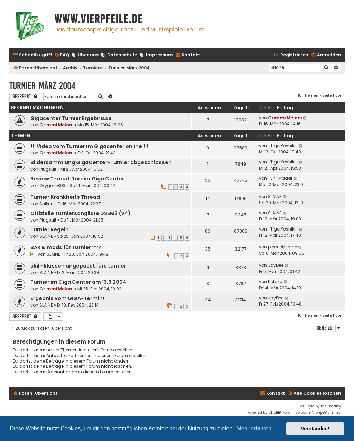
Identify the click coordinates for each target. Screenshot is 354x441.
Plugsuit (47, 169)
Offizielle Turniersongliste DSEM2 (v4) (80, 213)
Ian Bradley (331, 406)
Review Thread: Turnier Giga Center (77, 178)
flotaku (275, 281)
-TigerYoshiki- (283, 146)
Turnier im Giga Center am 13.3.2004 (78, 282)
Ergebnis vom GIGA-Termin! (67, 298)
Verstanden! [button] (315, 428)
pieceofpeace (282, 247)
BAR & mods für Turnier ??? (65, 247)
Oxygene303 (52, 185)
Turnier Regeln (49, 229)
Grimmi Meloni (56, 125)
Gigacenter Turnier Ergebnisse (71, 118)
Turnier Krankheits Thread (65, 197)
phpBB (274, 412)
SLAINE (274, 196)
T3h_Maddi (280, 178)
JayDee (275, 265)
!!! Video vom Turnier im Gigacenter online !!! (89, 146)
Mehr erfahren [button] (253, 428)
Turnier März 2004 (42, 86)
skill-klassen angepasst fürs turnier (78, 265)
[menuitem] (61, 55)
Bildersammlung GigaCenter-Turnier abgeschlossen (101, 162)
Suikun (46, 204)
